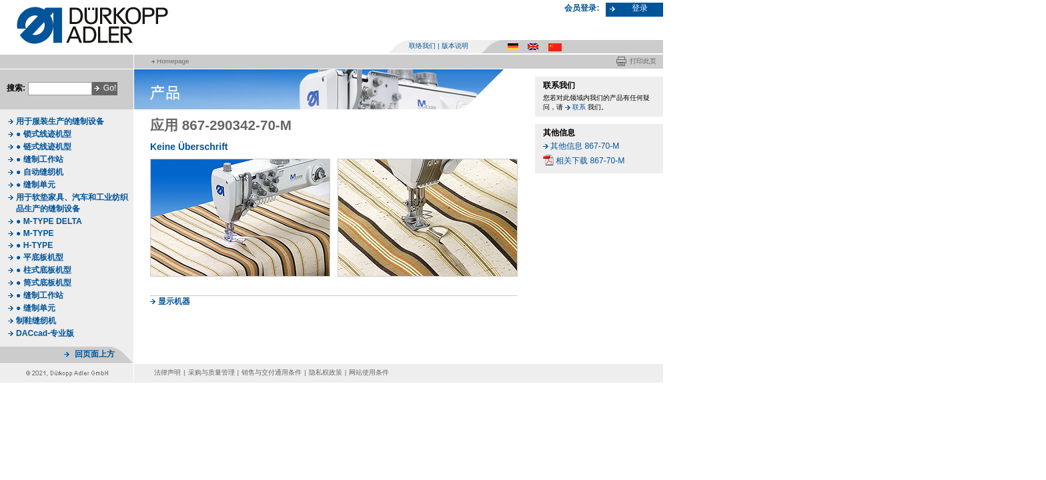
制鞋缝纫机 (36, 320)
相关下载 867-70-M (590, 160)
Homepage (173, 61)
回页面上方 (95, 354)
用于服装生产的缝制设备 (60, 121)
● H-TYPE (34, 245)
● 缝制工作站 (39, 159)
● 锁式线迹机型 (43, 134)
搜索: (16, 88)
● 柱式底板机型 (43, 270)
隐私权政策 (325, 372)
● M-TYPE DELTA (49, 221)
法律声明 (167, 372)
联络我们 (422, 45)
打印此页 (643, 61)
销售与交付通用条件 (271, 372)
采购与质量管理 (211, 372)
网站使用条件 (369, 372)
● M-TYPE (35, 233)
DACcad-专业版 (45, 333)
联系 (579, 107)
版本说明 (455, 45)
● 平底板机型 (39, 257)
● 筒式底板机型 (43, 282)
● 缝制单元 (35, 184)
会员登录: (581, 8)
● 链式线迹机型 (43, 146)
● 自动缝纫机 (39, 172)
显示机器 (174, 301)
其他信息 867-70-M (584, 146)
